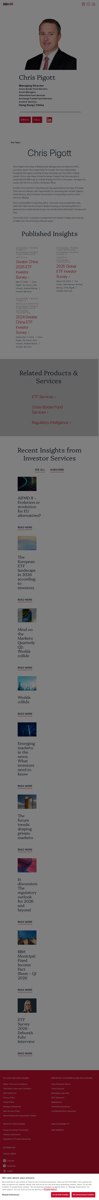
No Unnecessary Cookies (83, 1195)
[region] (49, 1187)
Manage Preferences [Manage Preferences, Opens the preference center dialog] (10, 1194)
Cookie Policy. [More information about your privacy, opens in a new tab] (50, 1189)
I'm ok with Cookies (60, 1195)
